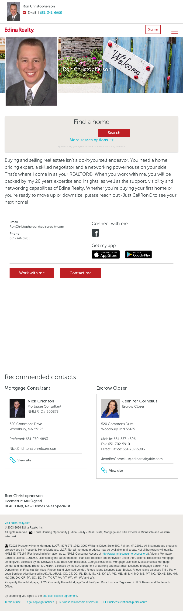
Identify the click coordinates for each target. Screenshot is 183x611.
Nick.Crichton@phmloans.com (33, 448)
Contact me (80, 273)
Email (29, 12)
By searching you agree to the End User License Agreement (91, 146)
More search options (92, 140)
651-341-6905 (51, 12)
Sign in (153, 29)
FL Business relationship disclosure (125, 602)
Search (114, 132)
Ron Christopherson (39, 6)
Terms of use (13, 602)
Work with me (32, 273)
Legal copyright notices (39, 602)
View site (20, 460)
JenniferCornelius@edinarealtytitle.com (132, 459)
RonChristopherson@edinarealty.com (37, 226)
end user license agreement (60, 595)
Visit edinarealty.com (17, 523)
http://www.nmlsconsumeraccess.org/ (125, 553)
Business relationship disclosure (79, 602)
